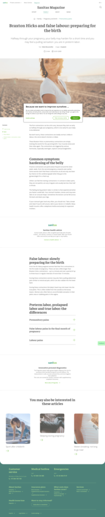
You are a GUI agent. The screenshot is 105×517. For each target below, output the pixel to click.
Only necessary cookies (61, 118)
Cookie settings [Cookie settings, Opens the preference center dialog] (30, 118)
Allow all (75, 118)
